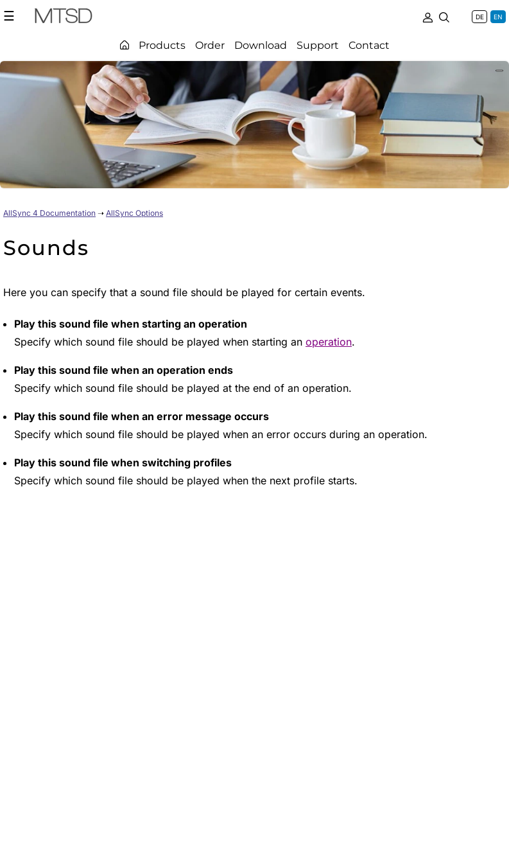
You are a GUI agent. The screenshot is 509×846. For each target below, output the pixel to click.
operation (329, 341)
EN (498, 17)
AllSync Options (134, 213)
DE (480, 17)
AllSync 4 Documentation (49, 213)
